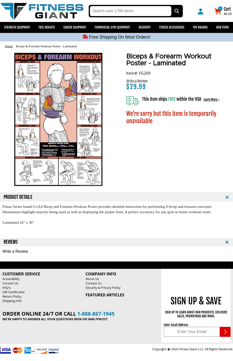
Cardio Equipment (74, 27)
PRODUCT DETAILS (18, 197)
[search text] (130, 11)
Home (9, 46)
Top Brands (200, 27)
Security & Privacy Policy (103, 287)
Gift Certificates (13, 292)
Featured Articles (105, 295)
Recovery (145, 27)
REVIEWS (11, 242)
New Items (222, 27)
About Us (92, 279)
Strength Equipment (17, 27)
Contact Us (10, 283)
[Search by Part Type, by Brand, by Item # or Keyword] (176, 11)
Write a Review (136, 80)
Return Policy (12, 296)
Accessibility (11, 279)
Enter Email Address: (176, 325)
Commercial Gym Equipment (112, 27)
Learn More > (211, 99)
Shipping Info (12, 301)
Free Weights (47, 27)
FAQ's (6, 287)
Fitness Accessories (171, 27)
